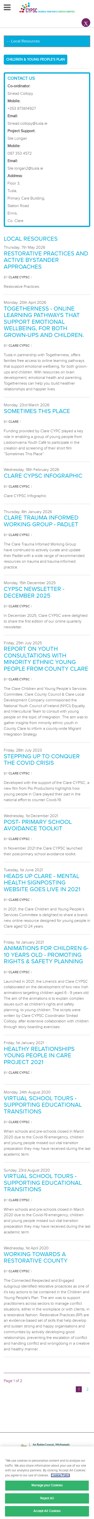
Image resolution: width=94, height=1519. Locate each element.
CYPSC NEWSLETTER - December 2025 (34, 592)
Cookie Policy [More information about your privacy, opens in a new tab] (60, 1475)
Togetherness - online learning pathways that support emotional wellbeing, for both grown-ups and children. (44, 322)
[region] (47, 1482)
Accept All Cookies (46, 1511)
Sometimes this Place (37, 411)
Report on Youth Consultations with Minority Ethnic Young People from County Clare (46, 658)
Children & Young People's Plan (35, 59)
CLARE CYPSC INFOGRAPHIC (43, 475)
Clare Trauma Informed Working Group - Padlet (41, 521)
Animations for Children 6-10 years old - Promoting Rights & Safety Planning (46, 955)
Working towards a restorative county (36, 1257)
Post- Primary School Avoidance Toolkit (38, 825)
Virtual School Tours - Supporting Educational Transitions (43, 1105)
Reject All (47, 1498)
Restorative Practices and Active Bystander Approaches (46, 260)
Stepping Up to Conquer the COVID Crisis (42, 759)
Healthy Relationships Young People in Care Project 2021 (39, 1055)
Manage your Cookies (46, 1485)
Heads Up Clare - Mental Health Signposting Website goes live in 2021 (42, 882)
